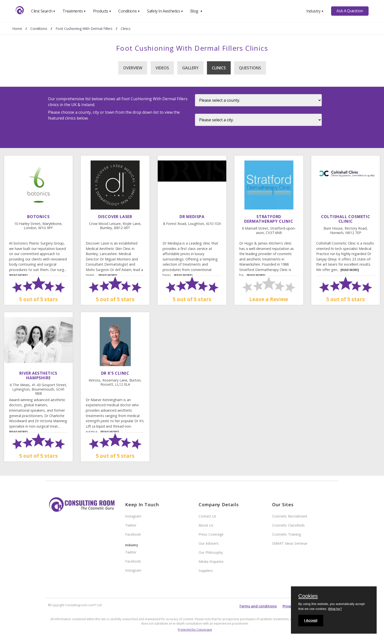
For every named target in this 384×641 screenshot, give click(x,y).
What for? (335, 609)
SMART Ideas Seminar (289, 543)
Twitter (130, 525)
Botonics (38, 216)
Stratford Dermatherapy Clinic (268, 219)
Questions (250, 68)
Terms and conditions (258, 606)
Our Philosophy (211, 552)
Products (102, 11)
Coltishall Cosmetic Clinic (345, 219)
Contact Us (207, 516)
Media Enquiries (211, 561)
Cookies (308, 596)
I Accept (310, 620)
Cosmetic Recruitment (289, 516)
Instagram (133, 516)
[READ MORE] (18, 275)
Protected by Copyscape (195, 630)
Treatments (74, 11)
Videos (162, 68)
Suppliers (206, 570)
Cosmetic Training (286, 534)
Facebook (133, 534)
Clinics (219, 68)
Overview (132, 68)
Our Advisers (209, 543)
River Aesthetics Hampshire (38, 375)
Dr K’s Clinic (115, 373)
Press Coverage (211, 534)
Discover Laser (115, 216)
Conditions (129, 11)
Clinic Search (43, 11)
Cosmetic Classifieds (288, 525)
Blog (196, 11)
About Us (206, 525)
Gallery (190, 68)
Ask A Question (349, 10)
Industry (315, 11)
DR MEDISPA (192, 216)
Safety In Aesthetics (165, 11)
